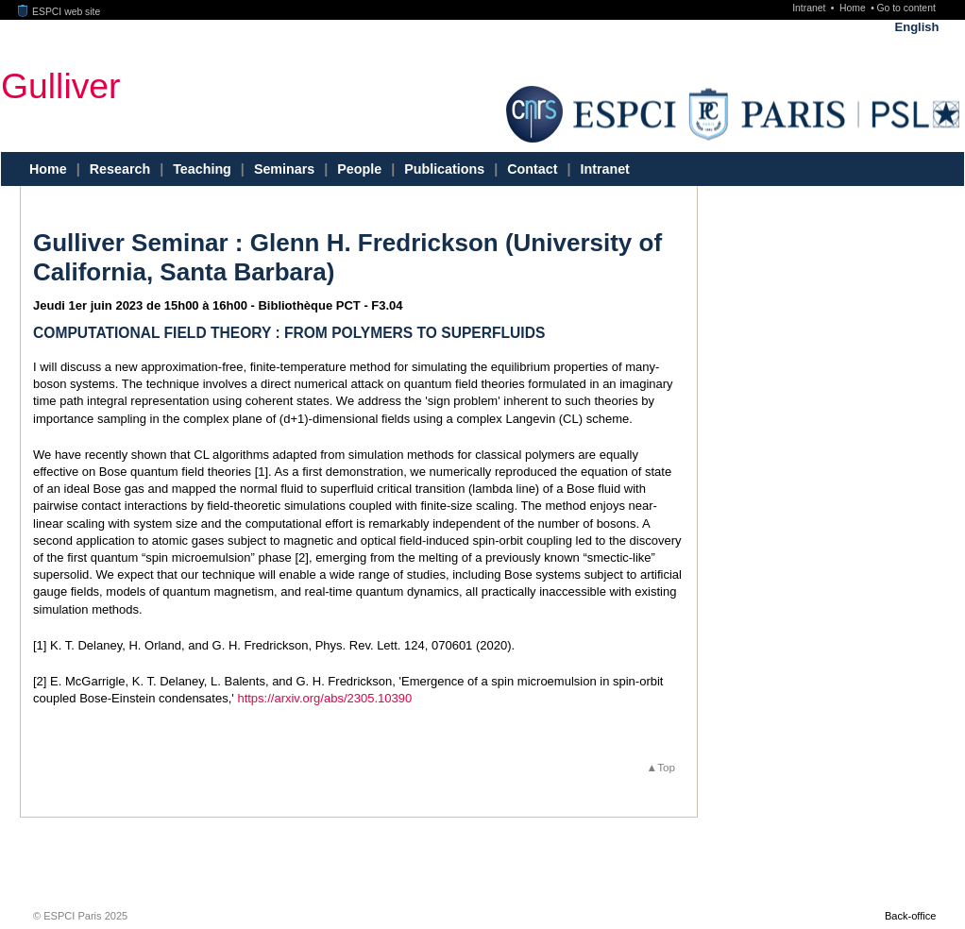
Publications (444, 169)
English (917, 27)
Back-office (910, 915)
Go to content (905, 8)
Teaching (202, 169)
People (359, 169)
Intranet (810, 8)
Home (854, 8)
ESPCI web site (59, 12)
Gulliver (61, 85)
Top (666, 767)
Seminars (284, 169)
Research (120, 169)
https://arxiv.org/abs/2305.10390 (324, 698)
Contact (532, 169)
